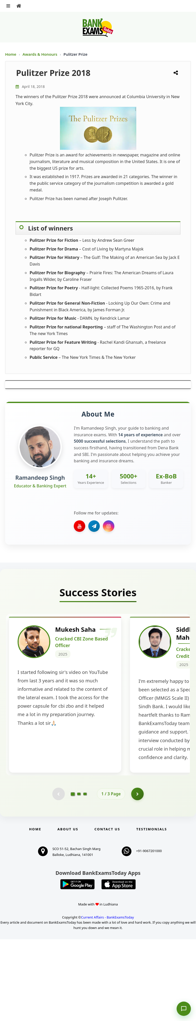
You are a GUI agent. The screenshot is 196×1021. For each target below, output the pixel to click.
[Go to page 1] (73, 875)
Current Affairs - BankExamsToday (107, 999)
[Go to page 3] (85, 875)
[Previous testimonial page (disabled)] (58, 875)
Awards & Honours (40, 54)
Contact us (107, 911)
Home (10, 54)
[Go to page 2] (79, 875)
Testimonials (151, 911)
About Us (67, 911)
